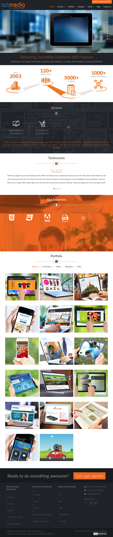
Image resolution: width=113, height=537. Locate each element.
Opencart (36, 501)
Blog (98, 7)
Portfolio (71, 7)
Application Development (41, 521)
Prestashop (36, 495)
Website (35, 267)
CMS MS (10, 510)
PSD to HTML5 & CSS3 (14, 517)
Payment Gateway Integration (42, 515)
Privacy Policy (87, 531)
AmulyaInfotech (26, 534)
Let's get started (89, 475)
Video (79, 267)
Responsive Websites (14, 524)
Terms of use (97, 531)
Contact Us (78, 531)
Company (81, 7)
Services (61, 7)
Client (91, 7)
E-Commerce (46, 267)
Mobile (58, 267)
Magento (36, 508)
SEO (60, 495)
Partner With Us (64, 515)
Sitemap (104, 531)
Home (52, 7)
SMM (61, 508)
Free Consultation (102, 2)
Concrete (10, 504)
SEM (60, 501)
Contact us (107, 7)
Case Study (62, 521)
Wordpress (69, 267)
